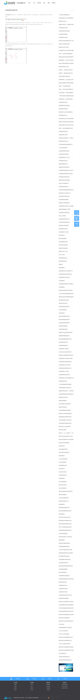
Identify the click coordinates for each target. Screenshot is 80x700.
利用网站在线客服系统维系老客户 (66, 355)
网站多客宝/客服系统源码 (64, 543)
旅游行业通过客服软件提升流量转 (66, 63)
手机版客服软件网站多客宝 (65, 559)
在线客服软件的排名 (63, 37)
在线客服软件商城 (63, 381)
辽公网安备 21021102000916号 (54, 697)
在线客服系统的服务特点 (64, 306)
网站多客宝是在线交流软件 (65, 517)
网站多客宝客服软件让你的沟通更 (66, 439)
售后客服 (46, 679)
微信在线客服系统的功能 (64, 316)
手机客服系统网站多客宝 (64, 546)
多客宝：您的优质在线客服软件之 (66, 89)
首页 (29, 2)
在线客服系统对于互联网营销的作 (66, 18)
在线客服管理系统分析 (64, 186)
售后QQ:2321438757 (65, 686)
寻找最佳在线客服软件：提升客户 (66, 137)
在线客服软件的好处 (63, 591)
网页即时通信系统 (63, 582)
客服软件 (61, 264)
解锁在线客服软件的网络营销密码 (66, 82)
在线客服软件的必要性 (64, 154)
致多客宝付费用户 (63, 429)
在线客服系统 (7, 14)
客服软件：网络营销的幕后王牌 (66, 73)
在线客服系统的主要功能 (64, 374)
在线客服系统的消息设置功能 (65, 274)
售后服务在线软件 (63, 471)
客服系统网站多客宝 (63, 163)
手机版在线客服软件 (63, 533)
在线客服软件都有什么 (64, 141)
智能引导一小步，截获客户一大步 (66, 433)
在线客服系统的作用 (63, 342)
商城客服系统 (62, 478)
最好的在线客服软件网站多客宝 (66, 491)
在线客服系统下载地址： (64, 348)
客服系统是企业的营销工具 (65, 193)
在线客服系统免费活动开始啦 (65, 595)
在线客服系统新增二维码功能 (65, 627)
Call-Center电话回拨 (63, 630)
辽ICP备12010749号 (43, 697)
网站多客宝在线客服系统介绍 (65, 640)
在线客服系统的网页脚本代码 (65, 659)
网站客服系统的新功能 (64, 300)
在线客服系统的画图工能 (64, 575)
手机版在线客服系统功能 (64, 222)
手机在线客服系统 (63, 309)
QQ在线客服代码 (62, 653)
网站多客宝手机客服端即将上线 (66, 637)
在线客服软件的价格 (63, 228)
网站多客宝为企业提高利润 (65, 426)
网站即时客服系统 (63, 494)
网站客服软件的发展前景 (64, 105)
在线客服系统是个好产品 (64, 157)
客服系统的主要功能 (63, 397)
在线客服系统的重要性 (64, 199)
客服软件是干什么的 (63, 251)
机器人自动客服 (62, 215)
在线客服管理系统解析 (64, 598)
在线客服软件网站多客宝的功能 (66, 173)
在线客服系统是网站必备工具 (65, 368)
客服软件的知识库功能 (64, 47)
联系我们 (54, 2)
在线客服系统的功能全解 (64, 31)
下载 (44, 2)
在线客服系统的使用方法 (64, 219)
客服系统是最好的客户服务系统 (66, 290)
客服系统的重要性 (63, 400)
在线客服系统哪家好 (63, 326)
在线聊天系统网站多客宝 (64, 656)
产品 (34, 2)
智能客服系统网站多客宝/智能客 (66, 552)
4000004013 (15, 679)
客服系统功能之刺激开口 (64, 167)
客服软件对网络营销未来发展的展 (66, 121)
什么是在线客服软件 (63, 147)
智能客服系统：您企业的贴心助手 (66, 79)
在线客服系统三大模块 (64, 371)
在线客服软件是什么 (63, 115)
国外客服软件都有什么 (64, 562)
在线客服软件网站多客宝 (64, 176)
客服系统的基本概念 (63, 108)
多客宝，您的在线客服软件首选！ (66, 128)
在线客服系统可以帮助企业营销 (66, 358)
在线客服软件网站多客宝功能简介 (66, 283)
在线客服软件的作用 (63, 27)
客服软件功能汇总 (63, 21)
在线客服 (31, 679)
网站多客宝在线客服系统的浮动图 (66, 650)
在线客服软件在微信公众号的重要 (66, 206)
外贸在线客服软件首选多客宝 (65, 420)
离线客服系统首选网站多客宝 (65, 416)
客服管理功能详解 (63, 407)
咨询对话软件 (62, 468)
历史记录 (15, 689)
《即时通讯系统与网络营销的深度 (66, 95)
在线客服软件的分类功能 (64, 277)
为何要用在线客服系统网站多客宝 (66, 189)
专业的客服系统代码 (63, 449)
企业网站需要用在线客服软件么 (66, 144)
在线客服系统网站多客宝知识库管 (66, 611)
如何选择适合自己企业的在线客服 (66, 118)
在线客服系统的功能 (63, 241)
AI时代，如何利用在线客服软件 (65, 53)
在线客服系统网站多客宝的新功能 (66, 578)
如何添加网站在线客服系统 (65, 403)
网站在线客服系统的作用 (64, 319)
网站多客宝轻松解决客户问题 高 (66, 436)
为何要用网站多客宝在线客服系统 (66, 604)
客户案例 (32, 689)
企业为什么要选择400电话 (64, 643)
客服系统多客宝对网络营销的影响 (66, 296)
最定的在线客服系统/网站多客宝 (66, 565)
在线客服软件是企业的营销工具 (66, 270)
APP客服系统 (48, 686)
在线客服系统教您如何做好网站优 (66, 394)
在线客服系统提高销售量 (64, 322)
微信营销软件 (62, 235)
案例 (49, 2)
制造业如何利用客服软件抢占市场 (66, 40)
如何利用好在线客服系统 (64, 617)
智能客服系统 (62, 267)
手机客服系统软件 (63, 475)
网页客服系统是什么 (63, 257)
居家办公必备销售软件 (64, 183)
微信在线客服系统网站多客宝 (65, 339)
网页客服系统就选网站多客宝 (65, 530)
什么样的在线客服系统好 (64, 14)
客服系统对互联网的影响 (64, 202)
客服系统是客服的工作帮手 (65, 209)
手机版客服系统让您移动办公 (65, 387)
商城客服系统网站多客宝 (64, 335)
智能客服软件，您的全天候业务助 (66, 60)
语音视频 (15, 686)
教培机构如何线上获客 (64, 66)
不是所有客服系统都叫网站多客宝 (66, 608)
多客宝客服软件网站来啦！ (65, 76)
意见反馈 (61, 679)
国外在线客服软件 (63, 572)
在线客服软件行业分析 (64, 232)
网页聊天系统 (62, 446)
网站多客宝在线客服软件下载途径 (66, 601)
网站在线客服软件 (63, 238)
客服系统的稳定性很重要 (64, 180)
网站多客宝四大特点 (63, 303)
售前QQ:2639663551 (65, 684)
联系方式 (32, 686)
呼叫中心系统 (62, 254)
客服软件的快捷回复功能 (64, 43)
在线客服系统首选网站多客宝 (65, 361)
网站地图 (48, 689)
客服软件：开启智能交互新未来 (66, 69)
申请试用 (39, 2)
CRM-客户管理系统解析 (64, 634)
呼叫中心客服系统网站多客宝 (65, 527)
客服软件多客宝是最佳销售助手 (66, 332)
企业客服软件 (62, 280)
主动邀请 (15, 684)
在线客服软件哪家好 (63, 34)
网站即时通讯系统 (63, 261)
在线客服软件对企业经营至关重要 (66, 50)
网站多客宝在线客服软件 (64, 442)
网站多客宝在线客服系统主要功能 (66, 614)
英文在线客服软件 (63, 462)
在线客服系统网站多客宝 (64, 150)
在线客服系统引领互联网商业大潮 (66, 377)
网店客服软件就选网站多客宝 (65, 520)
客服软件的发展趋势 (63, 248)
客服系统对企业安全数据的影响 (66, 112)
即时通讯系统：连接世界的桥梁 (66, 99)
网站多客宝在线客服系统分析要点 (66, 647)
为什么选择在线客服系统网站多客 (66, 293)
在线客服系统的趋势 (63, 131)
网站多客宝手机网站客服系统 (65, 413)
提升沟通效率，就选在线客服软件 (66, 92)
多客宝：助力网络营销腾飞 (65, 86)
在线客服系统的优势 (63, 345)
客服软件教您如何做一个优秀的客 (66, 390)
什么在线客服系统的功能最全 (65, 384)
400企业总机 (61, 624)
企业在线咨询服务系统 (64, 497)
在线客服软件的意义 (63, 102)
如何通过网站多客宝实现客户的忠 (66, 125)
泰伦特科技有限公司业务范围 (65, 536)
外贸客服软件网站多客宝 (64, 556)
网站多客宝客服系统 (63, 244)
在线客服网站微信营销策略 (65, 410)
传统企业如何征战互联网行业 (65, 351)
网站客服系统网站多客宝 (64, 507)
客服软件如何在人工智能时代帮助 (66, 24)
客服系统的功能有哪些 (64, 225)
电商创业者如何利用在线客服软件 (66, 56)
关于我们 (32, 684)
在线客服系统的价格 (63, 329)
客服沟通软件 (62, 455)
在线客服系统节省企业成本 (65, 364)
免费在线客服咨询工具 (64, 501)
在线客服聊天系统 (63, 465)
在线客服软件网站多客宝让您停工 (66, 170)
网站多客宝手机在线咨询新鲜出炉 (66, 621)
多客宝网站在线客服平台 (64, 452)
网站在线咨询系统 (63, 484)
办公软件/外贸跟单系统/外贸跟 (65, 549)
